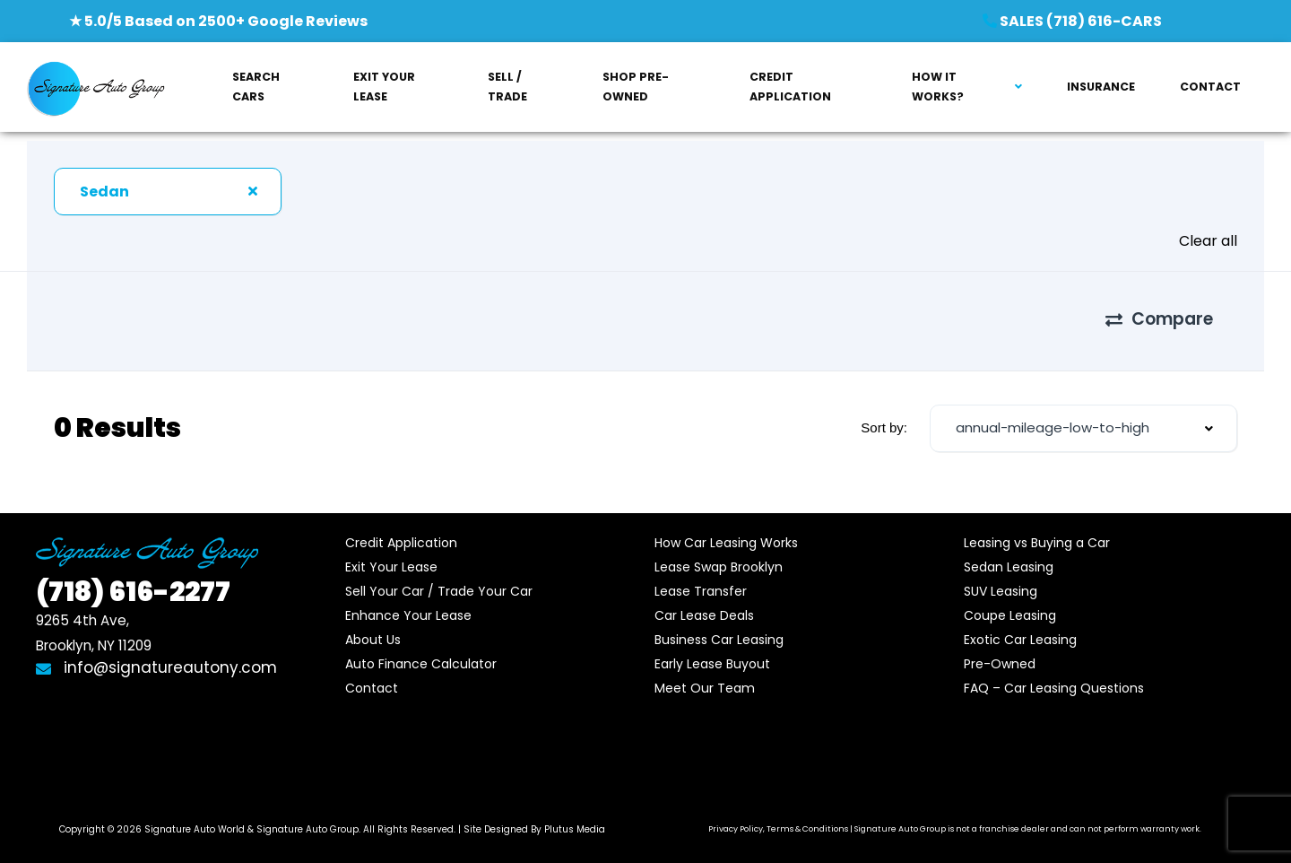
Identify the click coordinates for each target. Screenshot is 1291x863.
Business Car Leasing (719, 626)
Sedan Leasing (1008, 553)
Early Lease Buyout (712, 650)
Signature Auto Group (307, 816)
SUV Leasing (1000, 578)
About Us (373, 626)
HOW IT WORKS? (938, 86)
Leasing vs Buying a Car (1037, 529)
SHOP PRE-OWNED (635, 86)
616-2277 (133, 578)
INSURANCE (1101, 86)
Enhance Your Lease (408, 602)
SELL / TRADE (507, 86)
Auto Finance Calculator (421, 650)
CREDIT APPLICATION (790, 86)
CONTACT (1210, 86)
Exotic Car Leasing (1020, 626)
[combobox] (168, 191)
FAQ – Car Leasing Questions (1054, 675)
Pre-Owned (999, 650)
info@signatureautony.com (156, 654)
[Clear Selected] (253, 191)
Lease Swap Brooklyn (718, 553)
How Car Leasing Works (726, 529)
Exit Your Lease (391, 553)
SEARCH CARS (256, 86)
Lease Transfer (700, 578)
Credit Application (401, 529)
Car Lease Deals (704, 602)
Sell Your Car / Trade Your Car (439, 578)
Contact (371, 675)
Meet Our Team (704, 675)
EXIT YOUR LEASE (384, 86)
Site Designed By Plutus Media (534, 816)
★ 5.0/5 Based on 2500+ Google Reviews (218, 21)
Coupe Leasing (1010, 602)
